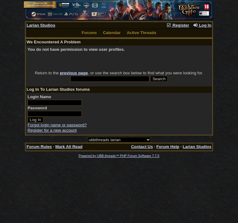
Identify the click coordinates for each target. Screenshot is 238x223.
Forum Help (167, 146)
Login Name (39, 96)
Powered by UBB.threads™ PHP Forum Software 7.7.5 (119, 156)
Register (177, 25)
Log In (202, 25)
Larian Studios (41, 25)
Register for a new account (52, 130)
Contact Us (142, 146)
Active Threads (141, 32)
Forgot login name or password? (57, 125)
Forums (89, 32)
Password (37, 108)
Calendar (112, 32)
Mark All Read (68, 146)
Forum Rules (39, 146)
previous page (74, 73)
